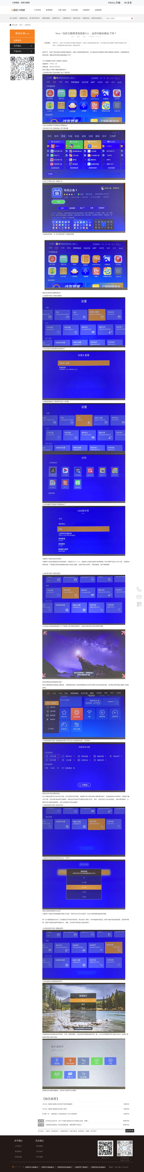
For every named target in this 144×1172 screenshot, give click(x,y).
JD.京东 (128, 2)
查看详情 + (126, 1121)
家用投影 (49, 10)
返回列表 (130, 1131)
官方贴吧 (39, 1157)
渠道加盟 (18, 1157)
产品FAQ (17, 51)
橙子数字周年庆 (35, 18)
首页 (21, 25)
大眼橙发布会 (23, 18)
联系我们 (18, 1151)
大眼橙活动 (86, 18)
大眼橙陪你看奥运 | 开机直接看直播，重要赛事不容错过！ (64, 1125)
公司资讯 (37, 10)
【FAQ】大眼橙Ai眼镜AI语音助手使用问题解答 (57, 1104)
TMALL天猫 (114, 2)
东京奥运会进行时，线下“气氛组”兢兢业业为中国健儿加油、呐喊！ (67, 1121)
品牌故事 (98, 10)
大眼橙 (87, 1131)
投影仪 (48, 1131)
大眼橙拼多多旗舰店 (98, 1167)
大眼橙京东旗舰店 (31, 1167)
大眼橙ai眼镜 (46, 18)
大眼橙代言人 (56, 18)
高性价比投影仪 (96, 18)
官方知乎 (39, 1151)
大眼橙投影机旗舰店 (64, 1167)
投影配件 (86, 10)
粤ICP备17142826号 (121, 1167)
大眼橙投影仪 (64, 1131)
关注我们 (39, 1141)
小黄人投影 (62, 10)
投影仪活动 (76, 18)
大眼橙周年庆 (66, 18)
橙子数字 (94, 1131)
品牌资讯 (28, 25)
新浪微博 (39, 1146)
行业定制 (74, 10)
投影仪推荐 (73, 1131)
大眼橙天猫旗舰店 (47, 1167)
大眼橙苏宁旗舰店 (81, 1167)
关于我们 (17, 46)
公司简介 (18, 1146)
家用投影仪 (55, 1131)
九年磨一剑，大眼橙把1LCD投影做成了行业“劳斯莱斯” (59, 1114)
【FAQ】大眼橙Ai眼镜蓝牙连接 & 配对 (54, 1109)
